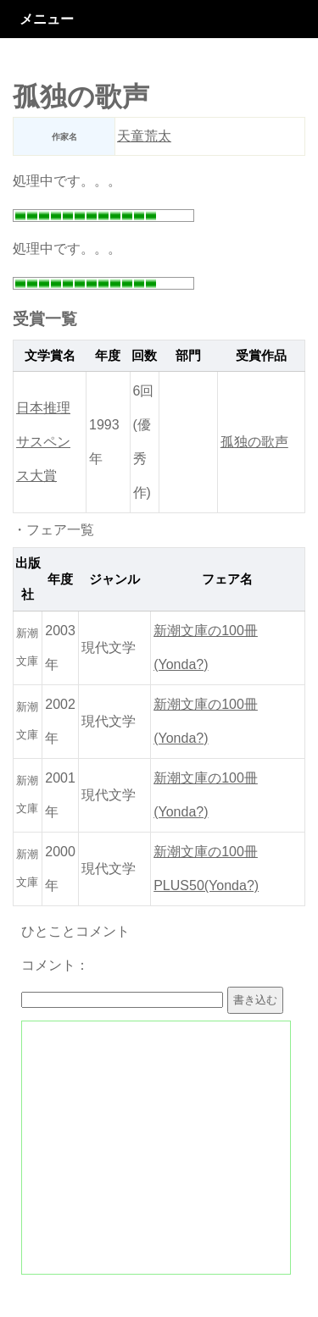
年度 (107, 355)
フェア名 (227, 579)
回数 (144, 355)
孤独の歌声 (254, 441)
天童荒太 (144, 136)
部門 (188, 355)
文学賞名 (50, 355)
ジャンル (114, 579)
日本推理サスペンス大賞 (43, 442)
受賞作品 (261, 355)
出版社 (28, 578)
